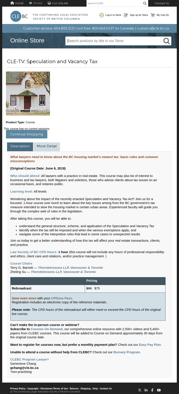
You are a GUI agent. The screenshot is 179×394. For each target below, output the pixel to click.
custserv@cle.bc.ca (153, 28)
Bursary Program (127, 352)
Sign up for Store (136, 15)
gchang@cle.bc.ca (24, 368)
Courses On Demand (47, 329)
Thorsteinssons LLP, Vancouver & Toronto (70, 267)
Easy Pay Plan (150, 344)
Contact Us (162, 3)
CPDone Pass (61, 298)
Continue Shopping (26, 134)
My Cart (159, 15)
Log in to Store (110, 15)
